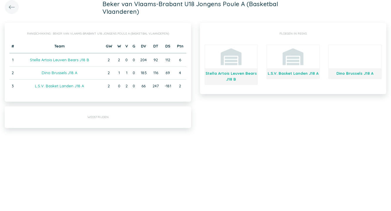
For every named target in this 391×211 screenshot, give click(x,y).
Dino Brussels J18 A (59, 72)
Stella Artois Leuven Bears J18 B (59, 59)
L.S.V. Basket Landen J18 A (59, 86)
